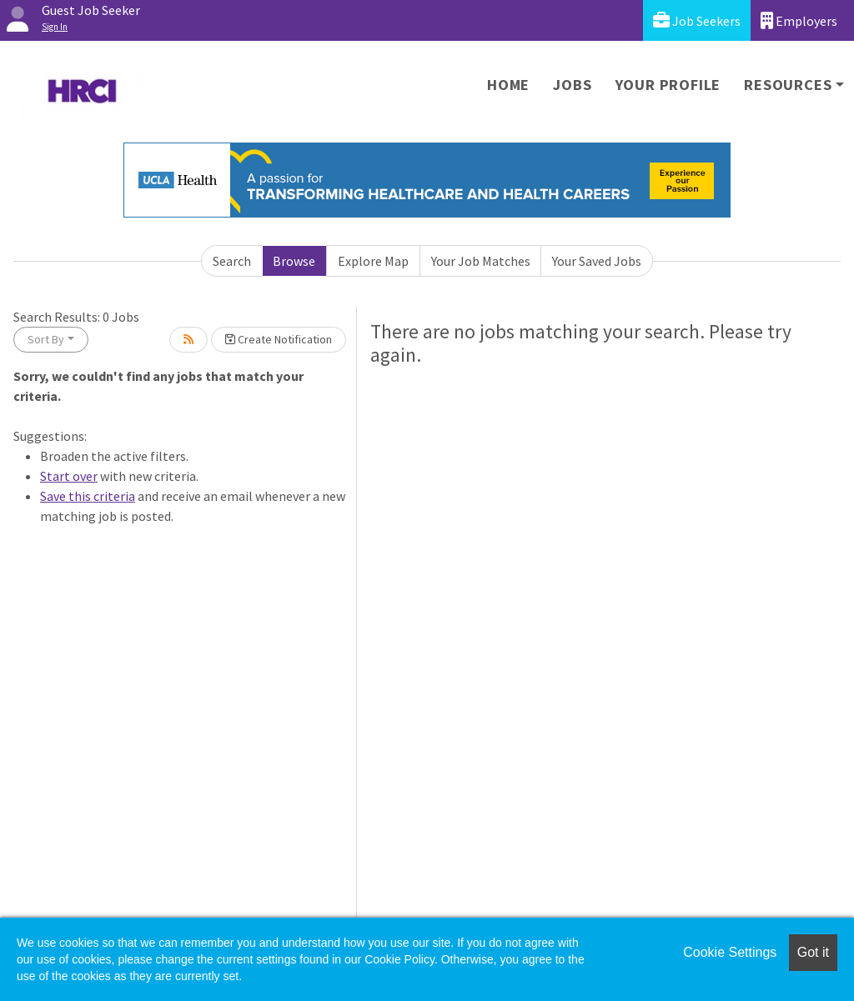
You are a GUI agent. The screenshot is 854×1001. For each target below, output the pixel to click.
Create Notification (278, 339)
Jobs (572, 84)
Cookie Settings (729, 952)
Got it (813, 952)
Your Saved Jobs (596, 261)
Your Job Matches (480, 261)
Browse (294, 261)
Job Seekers (697, 20)
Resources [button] (787, 84)
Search (232, 261)
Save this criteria (87, 496)
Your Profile (668, 84)
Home (508, 84)
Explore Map (373, 261)
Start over (69, 476)
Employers (799, 20)
